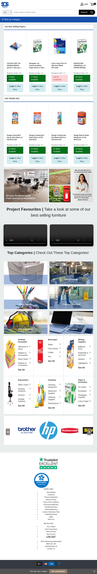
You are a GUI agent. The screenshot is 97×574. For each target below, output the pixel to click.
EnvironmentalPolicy (51, 505)
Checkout (51, 495)
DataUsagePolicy (51, 509)
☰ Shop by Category (11, 19)
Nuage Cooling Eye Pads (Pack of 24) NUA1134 (36, 137)
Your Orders (51, 527)
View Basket (50, 492)
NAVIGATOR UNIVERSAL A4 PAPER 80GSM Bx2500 (80, 65)
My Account (51, 534)
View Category (25, 272)
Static (51, 517)
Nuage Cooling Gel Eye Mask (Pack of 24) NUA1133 (58, 137)
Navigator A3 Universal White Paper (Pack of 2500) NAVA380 (37, 65)
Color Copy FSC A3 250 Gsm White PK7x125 (58, 65)
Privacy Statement (51, 497)
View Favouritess (51, 529)
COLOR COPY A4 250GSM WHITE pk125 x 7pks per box (13, 65)
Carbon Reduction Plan (51, 512)
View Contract (51, 531)
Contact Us (51, 549)
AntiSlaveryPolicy (51, 507)
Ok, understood (58, 571)
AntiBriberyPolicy (51, 514)
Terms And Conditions (51, 502)
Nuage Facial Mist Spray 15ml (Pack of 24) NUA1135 (14, 137)
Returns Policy (51, 500)
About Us (51, 519)
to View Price (15, 87)
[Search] (45, 12)
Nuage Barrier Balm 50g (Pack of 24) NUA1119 (81, 137)
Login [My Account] (84, 4)
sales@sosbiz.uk (51, 546)
